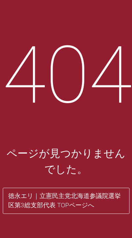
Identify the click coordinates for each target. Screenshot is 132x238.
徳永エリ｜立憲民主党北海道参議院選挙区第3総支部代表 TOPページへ (64, 200)
